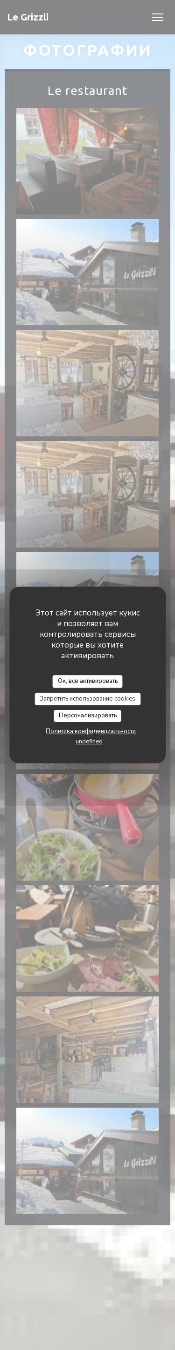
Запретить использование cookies (87, 699)
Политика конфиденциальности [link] (91, 731)
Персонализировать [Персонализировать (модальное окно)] (88, 715)
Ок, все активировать (88, 681)
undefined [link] (89, 741)
